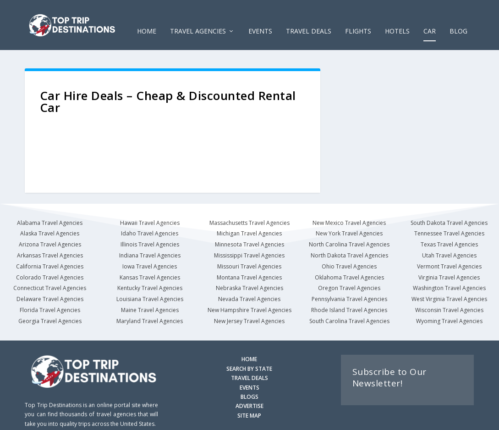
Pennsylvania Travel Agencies (349, 286)
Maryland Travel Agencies (149, 307)
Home (146, 18)
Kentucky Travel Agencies (149, 275)
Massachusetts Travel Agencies (249, 209)
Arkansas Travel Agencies (50, 242)
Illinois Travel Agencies (150, 231)
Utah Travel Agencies (449, 242)
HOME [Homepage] (249, 346)
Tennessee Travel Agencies (449, 220)
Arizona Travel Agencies (50, 231)
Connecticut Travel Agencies (49, 275)
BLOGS (249, 383)
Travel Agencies (198, 18)
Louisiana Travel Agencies (149, 286)
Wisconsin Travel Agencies (449, 297)
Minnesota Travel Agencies (249, 231)
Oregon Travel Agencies (349, 275)
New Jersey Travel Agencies (249, 307)
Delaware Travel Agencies (49, 286)
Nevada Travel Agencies (249, 286)
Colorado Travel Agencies (49, 264)
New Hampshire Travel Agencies (249, 297)
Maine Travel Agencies (150, 297)
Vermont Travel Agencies (449, 253)
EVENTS (260, 18)
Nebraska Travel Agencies (249, 275)
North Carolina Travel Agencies (349, 231)
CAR (429, 18)
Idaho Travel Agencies (149, 220)
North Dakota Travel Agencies (349, 242)
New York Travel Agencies (349, 220)
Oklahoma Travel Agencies (349, 264)
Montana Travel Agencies (249, 264)
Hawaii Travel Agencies (150, 209)
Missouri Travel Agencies (249, 253)
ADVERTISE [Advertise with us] (249, 392)
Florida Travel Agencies (50, 297)
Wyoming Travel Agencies (449, 307)
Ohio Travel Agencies (349, 253)
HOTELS (397, 18)
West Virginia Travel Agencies (449, 286)
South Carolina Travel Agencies (349, 307)
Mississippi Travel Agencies (249, 242)
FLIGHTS (358, 18)
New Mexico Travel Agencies (349, 209)
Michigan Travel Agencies (249, 220)
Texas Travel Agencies (449, 231)
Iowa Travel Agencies (149, 253)
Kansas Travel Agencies (150, 264)
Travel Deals (308, 18)
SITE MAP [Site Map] (249, 402)
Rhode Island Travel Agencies (349, 297)
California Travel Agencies (49, 253)
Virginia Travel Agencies (449, 264)
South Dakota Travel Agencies (449, 209)
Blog (458, 18)
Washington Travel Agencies (449, 275)
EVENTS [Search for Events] (249, 374)
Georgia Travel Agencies (50, 307)
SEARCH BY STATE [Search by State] (249, 355)
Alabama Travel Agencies (49, 209)
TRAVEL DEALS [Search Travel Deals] (249, 365)
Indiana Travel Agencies (150, 242)
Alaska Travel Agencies (49, 220)
